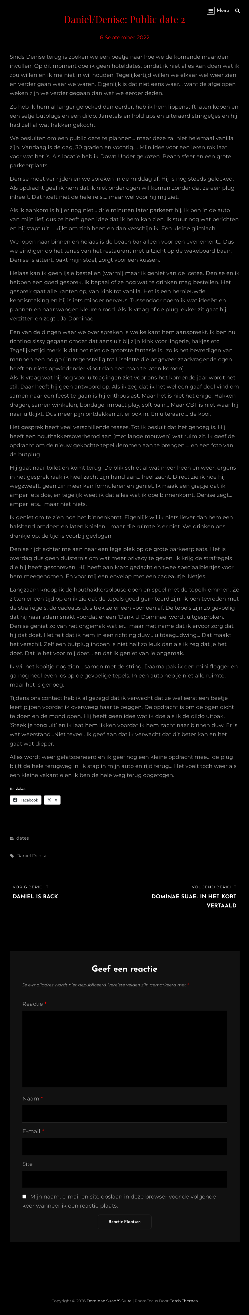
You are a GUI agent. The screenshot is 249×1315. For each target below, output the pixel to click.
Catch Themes (183, 1300)
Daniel (23, 855)
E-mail (33, 1131)
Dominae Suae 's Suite (109, 1300)
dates (22, 838)
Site (27, 1164)
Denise (40, 855)
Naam (32, 1098)
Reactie (34, 1004)
